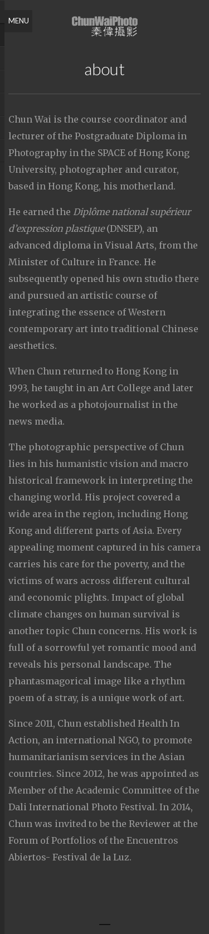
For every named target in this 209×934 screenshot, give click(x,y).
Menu (18, 20)
